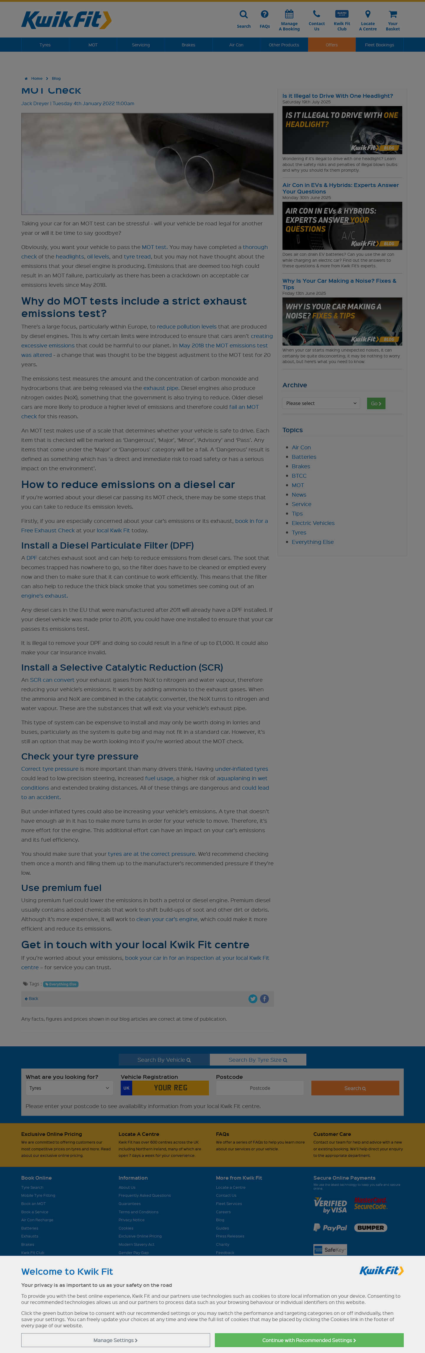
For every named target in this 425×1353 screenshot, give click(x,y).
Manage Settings (116, 1340)
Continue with (309, 1340)
